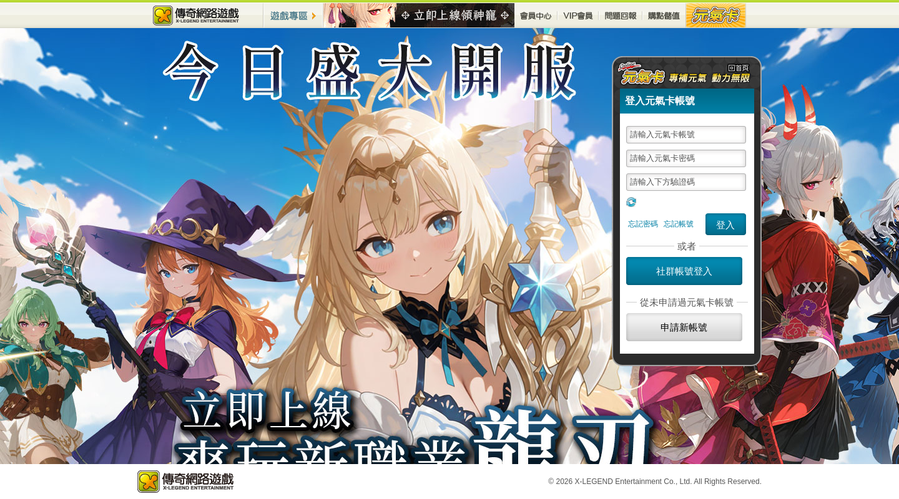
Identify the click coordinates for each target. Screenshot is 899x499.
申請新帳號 (684, 327)
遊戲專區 (293, 15)
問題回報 (620, 15)
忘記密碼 (643, 224)
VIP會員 (578, 15)
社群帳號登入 (684, 271)
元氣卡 (716, 15)
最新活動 (418, 15)
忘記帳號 (679, 224)
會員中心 (536, 15)
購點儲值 (664, 15)
